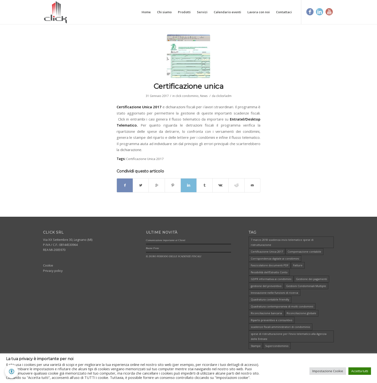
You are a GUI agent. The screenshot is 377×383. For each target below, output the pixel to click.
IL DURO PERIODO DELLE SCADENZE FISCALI (173, 256)
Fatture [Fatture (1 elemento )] (297, 265)
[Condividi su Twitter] (141, 185)
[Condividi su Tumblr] (204, 185)
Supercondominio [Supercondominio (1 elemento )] (277, 345)
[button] (11, 371)
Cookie (48, 265)
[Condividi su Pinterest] (173, 185)
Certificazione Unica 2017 (145, 159)
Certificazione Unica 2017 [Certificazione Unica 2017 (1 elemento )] (267, 251)
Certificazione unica (188, 86)
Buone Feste (152, 248)
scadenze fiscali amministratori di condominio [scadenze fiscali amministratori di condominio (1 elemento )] (280, 327)
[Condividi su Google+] (156, 185)
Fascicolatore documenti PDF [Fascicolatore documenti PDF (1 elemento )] (270, 265)
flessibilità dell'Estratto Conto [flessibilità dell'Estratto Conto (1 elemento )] (269, 272)
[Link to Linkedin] (319, 11)
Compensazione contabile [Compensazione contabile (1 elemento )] (304, 251)
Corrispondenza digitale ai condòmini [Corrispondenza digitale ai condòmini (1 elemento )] (275, 258)
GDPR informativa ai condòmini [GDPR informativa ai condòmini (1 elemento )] (271, 279)
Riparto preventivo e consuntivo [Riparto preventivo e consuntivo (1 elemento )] (271, 320)
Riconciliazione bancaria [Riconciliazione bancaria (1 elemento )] (266, 313)
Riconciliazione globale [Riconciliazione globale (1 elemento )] (301, 313)
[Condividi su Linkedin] (188, 185)
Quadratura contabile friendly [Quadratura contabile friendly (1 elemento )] (270, 299)
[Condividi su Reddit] (236, 185)
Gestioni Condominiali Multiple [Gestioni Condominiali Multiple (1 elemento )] (306, 285)
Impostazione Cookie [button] (327, 371)
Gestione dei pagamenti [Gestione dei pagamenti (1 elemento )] (311, 279)
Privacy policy (53, 270)
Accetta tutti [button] (359, 371)
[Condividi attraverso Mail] (252, 185)
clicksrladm (224, 96)
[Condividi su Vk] (220, 185)
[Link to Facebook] (310, 11)
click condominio (187, 96)
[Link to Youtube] (329, 11)
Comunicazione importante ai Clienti (165, 239)
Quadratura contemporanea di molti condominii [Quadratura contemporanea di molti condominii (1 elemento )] (282, 306)
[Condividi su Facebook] (125, 185)
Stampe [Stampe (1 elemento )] (256, 345)
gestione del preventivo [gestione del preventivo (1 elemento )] (266, 285)
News (203, 96)
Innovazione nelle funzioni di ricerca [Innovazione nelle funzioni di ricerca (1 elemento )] (274, 292)
